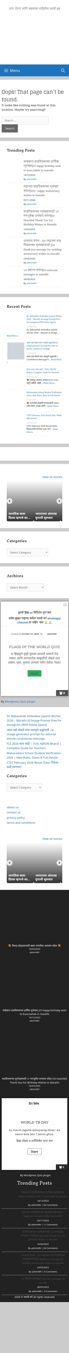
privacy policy (16, 817)
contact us (14, 812)
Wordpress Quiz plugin (20, 701)
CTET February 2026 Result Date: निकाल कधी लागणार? (44, 417)
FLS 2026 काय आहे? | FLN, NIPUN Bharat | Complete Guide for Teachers (43, 371)
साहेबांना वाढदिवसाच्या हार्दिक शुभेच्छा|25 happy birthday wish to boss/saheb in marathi (42, 166)
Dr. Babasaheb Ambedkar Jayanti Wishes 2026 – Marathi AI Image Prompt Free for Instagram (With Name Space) (44, 319)
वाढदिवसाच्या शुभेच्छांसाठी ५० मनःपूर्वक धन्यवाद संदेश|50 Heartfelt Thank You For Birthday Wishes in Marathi (41, 218)
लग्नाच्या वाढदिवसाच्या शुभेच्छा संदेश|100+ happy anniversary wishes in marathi (42, 191)
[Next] (59, 501)
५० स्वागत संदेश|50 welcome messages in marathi (41, 272)
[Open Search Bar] (63, 70)
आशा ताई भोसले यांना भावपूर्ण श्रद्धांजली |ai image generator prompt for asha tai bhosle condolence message (42, 346)
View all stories (52, 477)
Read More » (13, 335)
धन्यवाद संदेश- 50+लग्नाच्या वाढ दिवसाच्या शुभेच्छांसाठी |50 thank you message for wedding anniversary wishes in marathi (43, 247)
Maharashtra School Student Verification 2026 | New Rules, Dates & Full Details (44, 394)
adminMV (31, 179)
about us (13, 807)
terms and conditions (21, 823)
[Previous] (9, 501)
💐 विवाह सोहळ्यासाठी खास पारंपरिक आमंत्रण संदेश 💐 (34, 945)
